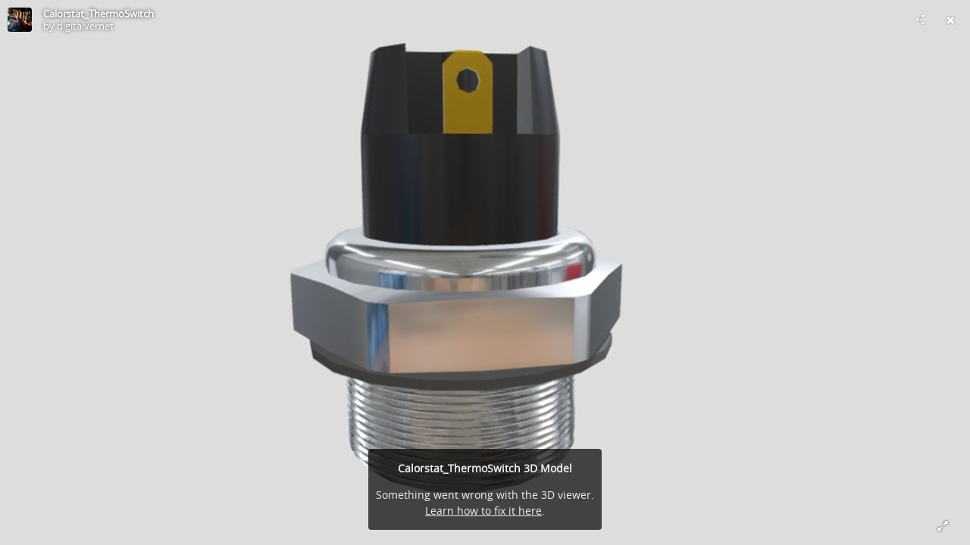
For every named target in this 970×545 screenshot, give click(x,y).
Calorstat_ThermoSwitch (98, 13)
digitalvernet (85, 26)
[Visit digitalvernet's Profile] (20, 20)
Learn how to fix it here (483, 510)
